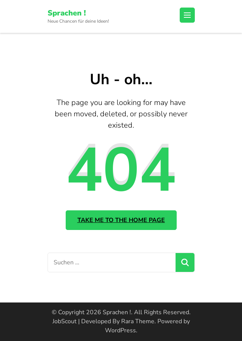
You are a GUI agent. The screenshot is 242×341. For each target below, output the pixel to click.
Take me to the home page (121, 220)
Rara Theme (137, 321)
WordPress (120, 330)
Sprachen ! (67, 13)
